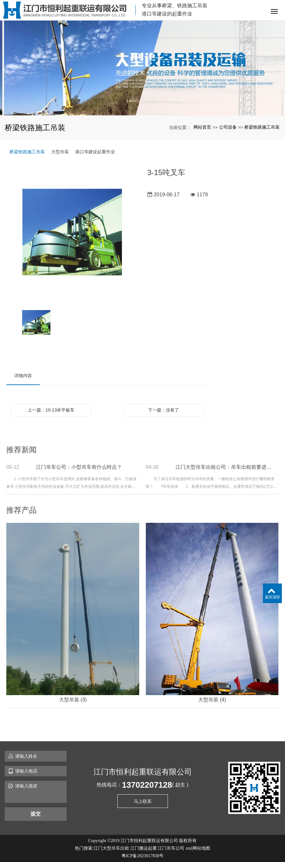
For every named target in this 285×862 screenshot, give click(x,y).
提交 (36, 813)
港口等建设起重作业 (95, 151)
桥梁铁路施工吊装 (262, 127)
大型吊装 (60, 151)
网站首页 (202, 127)
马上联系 (142, 801)
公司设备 (228, 127)
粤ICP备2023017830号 (143, 855)
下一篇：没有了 (163, 410)
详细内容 (23, 375)
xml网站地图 (198, 848)
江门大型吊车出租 (111, 848)
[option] (72, 233)
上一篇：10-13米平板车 (51, 410)
